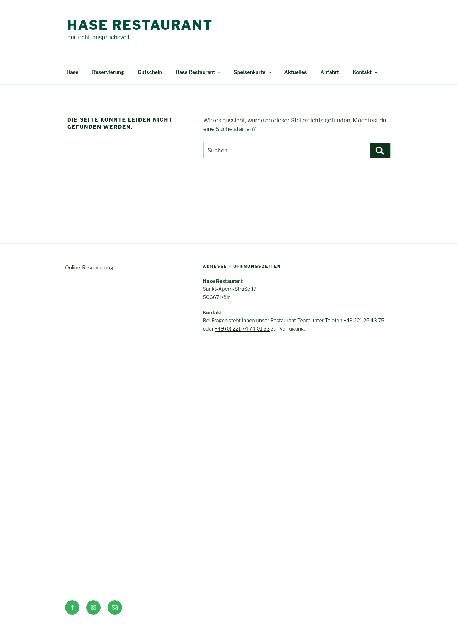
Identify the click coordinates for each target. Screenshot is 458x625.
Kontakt (366, 72)
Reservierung (108, 72)
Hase (73, 72)
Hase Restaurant (140, 25)
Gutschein (150, 72)
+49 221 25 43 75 (364, 320)
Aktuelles (295, 72)
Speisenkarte (253, 72)
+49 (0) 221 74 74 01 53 (242, 329)
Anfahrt (330, 72)
